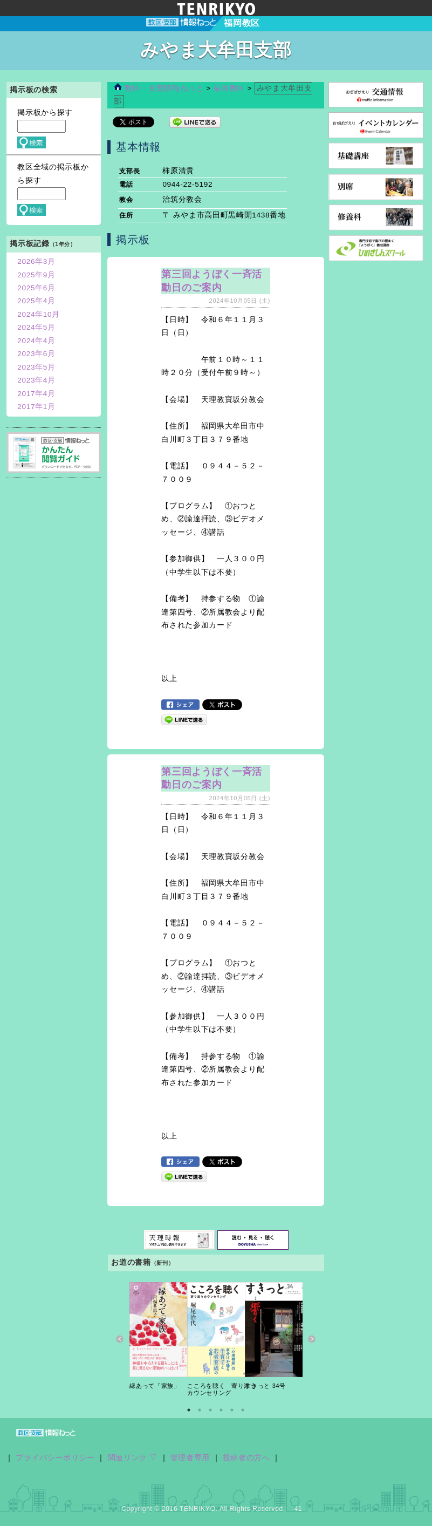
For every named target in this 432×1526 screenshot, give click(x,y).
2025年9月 (36, 275)
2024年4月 (36, 341)
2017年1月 (36, 407)
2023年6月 (36, 354)
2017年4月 (36, 394)
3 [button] (210, 1410)
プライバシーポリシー (55, 1458)
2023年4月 (36, 380)
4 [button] (221, 1410)
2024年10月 (38, 314)
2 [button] (199, 1410)
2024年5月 (36, 327)
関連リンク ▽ (133, 1458)
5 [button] (232, 1410)
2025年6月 (36, 288)
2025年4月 (36, 301)
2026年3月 (36, 261)
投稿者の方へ (246, 1458)
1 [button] (188, 1410)
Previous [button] (120, 1340)
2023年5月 (36, 367)
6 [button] (242, 1410)
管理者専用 (190, 1458)
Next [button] (312, 1340)
